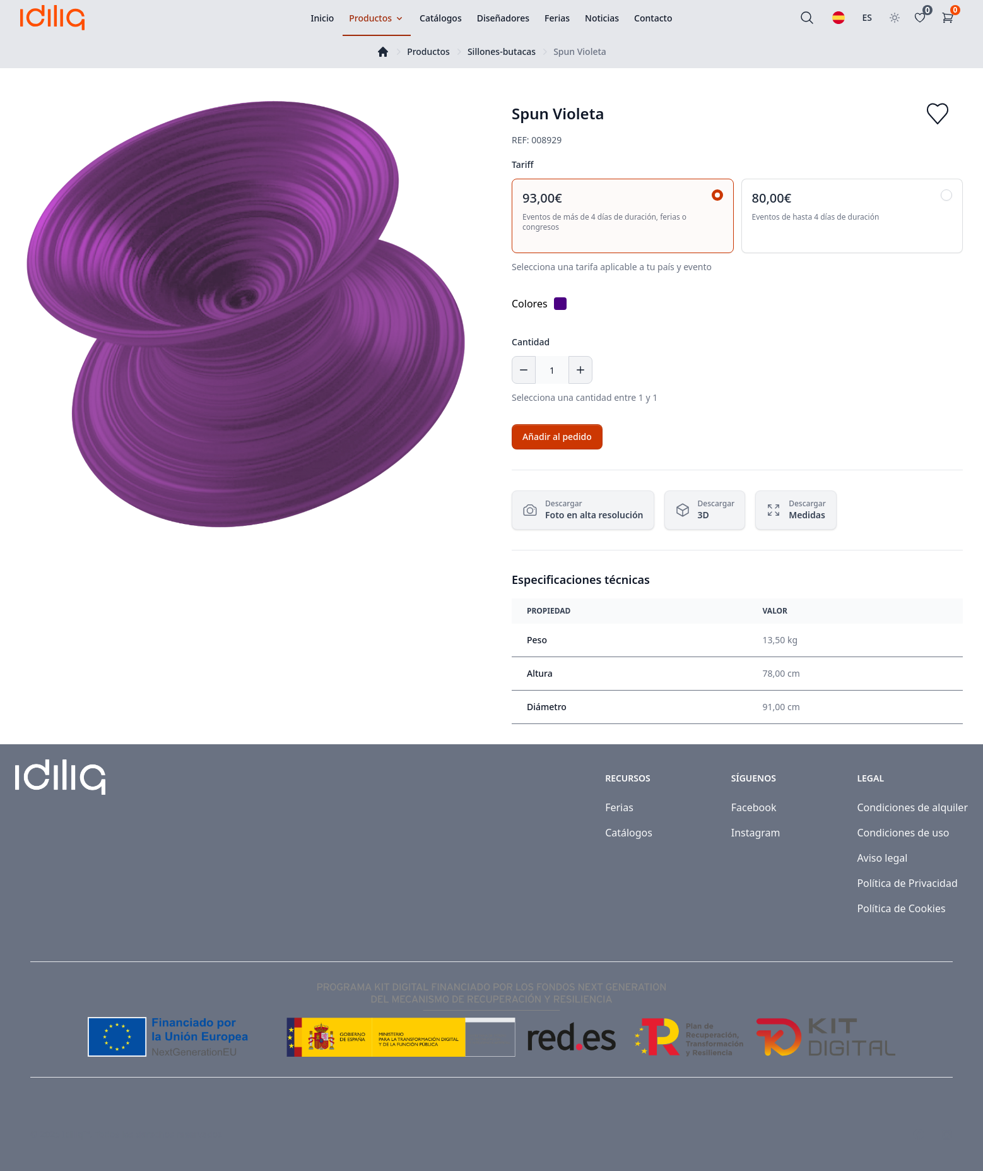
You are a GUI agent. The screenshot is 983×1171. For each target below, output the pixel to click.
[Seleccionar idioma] (838, 17)
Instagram (755, 833)
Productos (428, 51)
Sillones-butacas (502, 51)
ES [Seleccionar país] (867, 17)
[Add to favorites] (937, 113)
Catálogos (628, 833)
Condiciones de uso (903, 833)
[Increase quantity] (580, 370)
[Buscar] (807, 17)
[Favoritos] (922, 17)
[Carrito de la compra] (950, 17)
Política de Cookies (901, 908)
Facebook (754, 807)
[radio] (623, 216)
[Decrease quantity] (524, 370)
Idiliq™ (76, 1134)
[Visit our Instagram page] (946, 1134)
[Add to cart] (557, 436)
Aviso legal (882, 858)
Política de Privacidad (907, 883)
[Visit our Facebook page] (918, 1134)
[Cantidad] (552, 370)
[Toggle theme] (894, 17)
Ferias (619, 807)
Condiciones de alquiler (912, 807)
